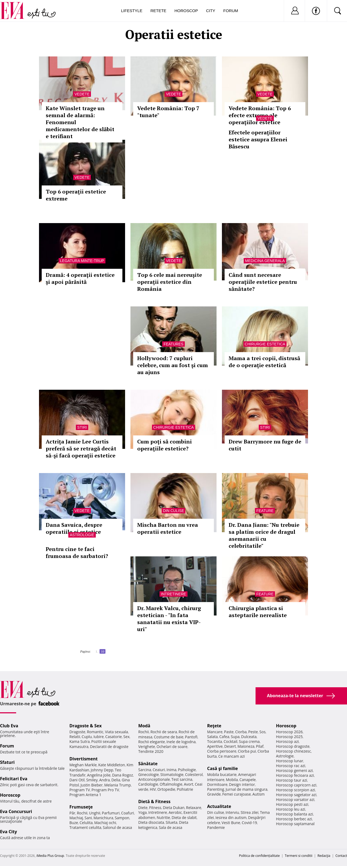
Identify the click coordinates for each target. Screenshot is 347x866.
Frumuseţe (81, 807)
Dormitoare (217, 784)
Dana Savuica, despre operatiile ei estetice (74, 528)
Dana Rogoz (122, 775)
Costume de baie (168, 736)
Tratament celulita (85, 827)
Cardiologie (148, 784)
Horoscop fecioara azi (295, 775)
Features (173, 344)
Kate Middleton (111, 764)
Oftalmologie (171, 784)
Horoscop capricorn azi (296, 785)
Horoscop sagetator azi (296, 794)
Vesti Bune (231, 822)
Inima (171, 769)
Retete (158, 10)
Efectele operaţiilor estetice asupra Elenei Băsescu (258, 139)
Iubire (98, 736)
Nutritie (163, 817)
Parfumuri (111, 812)
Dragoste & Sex (85, 726)
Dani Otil (77, 779)
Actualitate (219, 806)
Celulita (86, 822)
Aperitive (215, 746)
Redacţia (323, 855)
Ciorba (241, 731)
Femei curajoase (236, 794)
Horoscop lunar (289, 760)
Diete (142, 807)
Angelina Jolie (99, 775)
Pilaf (259, 746)
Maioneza (246, 746)
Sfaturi (7, 762)
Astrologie (82, 535)
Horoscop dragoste (293, 746)
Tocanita (214, 741)
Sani (88, 817)
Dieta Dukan (173, 807)
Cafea (224, 736)
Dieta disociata (151, 822)
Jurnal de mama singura (246, 789)
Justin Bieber (91, 785)
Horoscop (186, 10)
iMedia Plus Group (50, 855)
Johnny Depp (102, 769)
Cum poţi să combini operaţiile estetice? (164, 445)
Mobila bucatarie (222, 774)
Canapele (247, 779)
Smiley (92, 779)
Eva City (8, 832)
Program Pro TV (105, 789)
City (210, 10)
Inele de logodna (181, 741)
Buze (73, 822)
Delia (115, 779)
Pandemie (216, 827)
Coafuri (127, 812)
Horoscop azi (287, 741)
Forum (230, 10)
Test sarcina (181, 779)
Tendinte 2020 (150, 751)
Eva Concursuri (16, 811)
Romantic (95, 731)
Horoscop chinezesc (293, 751)
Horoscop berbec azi (294, 818)
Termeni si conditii (299, 855)
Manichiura (103, 817)
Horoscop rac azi (290, 765)
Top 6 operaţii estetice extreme (76, 195)
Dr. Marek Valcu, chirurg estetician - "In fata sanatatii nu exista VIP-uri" (169, 618)
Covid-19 (249, 822)
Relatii (74, 736)
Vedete (82, 94)
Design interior (242, 784)
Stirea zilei (249, 812)
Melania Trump (117, 785)
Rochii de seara (163, 731)
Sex (126, 736)
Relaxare (193, 807)
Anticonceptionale (154, 779)
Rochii (82, 812)
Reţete (214, 726)
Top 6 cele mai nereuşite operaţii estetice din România (169, 281)
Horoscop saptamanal (295, 823)
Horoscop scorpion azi (295, 789)
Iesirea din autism (231, 817)
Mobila (232, 779)
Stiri (82, 427)
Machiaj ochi (105, 822)
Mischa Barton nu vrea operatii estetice (167, 528)
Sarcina (144, 769)
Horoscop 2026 (289, 731)
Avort (188, 784)
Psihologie (187, 769)
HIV (153, 789)
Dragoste (77, 731)
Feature (265, 511)
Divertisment (83, 759)
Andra (104, 779)
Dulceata (248, 736)
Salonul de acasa (117, 827)
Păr (72, 812)
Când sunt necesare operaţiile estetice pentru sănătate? (263, 281)
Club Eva (9, 726)
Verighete (146, 746)
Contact (341, 855)
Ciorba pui (247, 751)
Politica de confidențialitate (259, 855)
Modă (144, 726)
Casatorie (113, 736)
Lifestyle (131, 10)
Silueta (172, 822)
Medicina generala (265, 261)
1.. (97, 651)
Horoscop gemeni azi (294, 770)
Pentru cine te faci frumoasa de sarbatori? (77, 552)
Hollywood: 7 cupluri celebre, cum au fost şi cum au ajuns (172, 365)
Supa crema (249, 741)
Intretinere (173, 594)
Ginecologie (148, 774)
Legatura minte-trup (82, 261)
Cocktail (230, 741)
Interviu (232, 812)
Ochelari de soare (172, 746)
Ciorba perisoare (221, 751)
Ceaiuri (159, 769)
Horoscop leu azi (290, 809)
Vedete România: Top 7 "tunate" (168, 112)
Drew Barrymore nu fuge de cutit (265, 445)
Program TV (79, 789)
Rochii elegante (151, 741)
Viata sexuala (116, 731)
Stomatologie (171, 774)
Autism (258, 794)
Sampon (122, 817)
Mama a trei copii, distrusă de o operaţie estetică (264, 362)
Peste (253, 731)
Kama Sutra (79, 741)
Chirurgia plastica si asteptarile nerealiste (258, 611)
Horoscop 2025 (289, 736)
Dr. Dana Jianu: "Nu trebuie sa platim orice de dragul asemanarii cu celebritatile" (264, 535)
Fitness (155, 807)
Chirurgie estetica (265, 344)
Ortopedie (166, 789)
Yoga (142, 812)
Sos (262, 731)
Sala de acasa (170, 827)
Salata (212, 736)
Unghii (94, 812)
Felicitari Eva (13, 779)
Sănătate (148, 764)
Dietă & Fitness (154, 801)
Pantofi (191, 736)
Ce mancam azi (231, 756)
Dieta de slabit (184, 817)
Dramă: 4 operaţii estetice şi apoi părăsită (80, 278)
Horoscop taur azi (291, 780)
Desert (230, 746)
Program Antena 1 (85, 794)
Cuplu (87, 736)
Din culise (173, 511)
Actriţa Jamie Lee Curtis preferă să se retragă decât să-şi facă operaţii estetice (81, 448)
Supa (235, 736)
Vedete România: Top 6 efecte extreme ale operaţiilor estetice (260, 115)
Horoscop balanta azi (294, 814)
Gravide (214, 794)
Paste (229, 731)
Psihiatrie (185, 789)
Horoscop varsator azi (295, 799)
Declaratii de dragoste (109, 746)
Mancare (214, 731)
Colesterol (194, 774)
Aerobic (175, 812)
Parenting (215, 789)
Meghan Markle (83, 764)
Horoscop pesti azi (292, 804)
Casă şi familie (222, 768)
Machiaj (76, 817)
